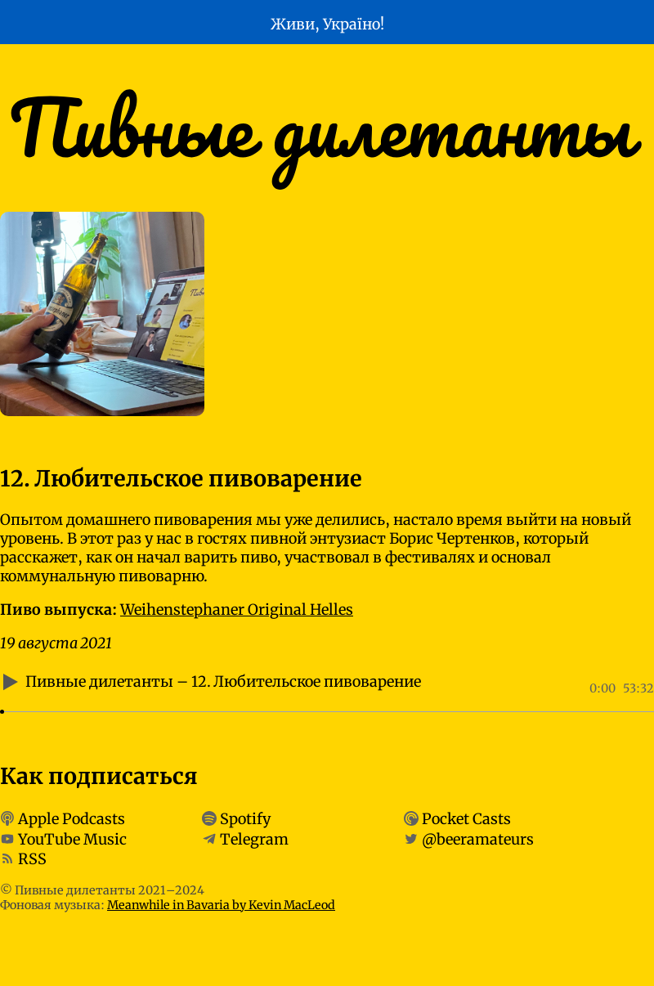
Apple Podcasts (71, 818)
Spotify (245, 818)
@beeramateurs (478, 838)
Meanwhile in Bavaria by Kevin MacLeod (221, 905)
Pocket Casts (466, 818)
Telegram (254, 838)
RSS (32, 858)
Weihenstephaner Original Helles (236, 609)
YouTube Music (72, 838)
